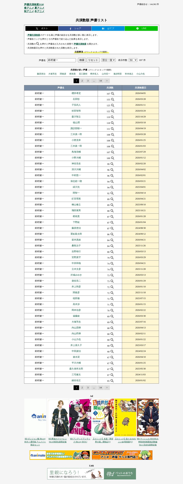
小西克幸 (76, 140)
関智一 (76, 193)
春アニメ (29, 7)
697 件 (142, 60)
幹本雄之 (129, 74)
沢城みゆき (76, 275)
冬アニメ (39, 11)
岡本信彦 (76, 310)
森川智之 (76, 116)
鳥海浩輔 (76, 151)
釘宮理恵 (76, 198)
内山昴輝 (76, 327)
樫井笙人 (94, 74)
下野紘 (76, 222)
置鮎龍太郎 (76, 234)
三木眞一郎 (76, 146)
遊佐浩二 (76, 280)
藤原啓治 (41, 74)
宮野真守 (76, 257)
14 (100, 80)
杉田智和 (76, 110)
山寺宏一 (106, 74)
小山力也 (140, 74)
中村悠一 (76, 175)
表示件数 (122, 60)
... (94, 80)
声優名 (42, 60)
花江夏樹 (83, 74)
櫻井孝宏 (76, 93)
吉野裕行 (76, 251)
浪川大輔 (76, 169)
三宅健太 (76, 374)
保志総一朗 (76, 181)
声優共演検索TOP (34, 4)
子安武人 (76, 105)
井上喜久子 (76, 345)
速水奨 (76, 357)
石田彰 (76, 99)
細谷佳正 (76, 380)
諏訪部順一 (76, 128)
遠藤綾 (76, 316)
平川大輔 (76, 362)
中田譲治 (76, 351)
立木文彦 (76, 269)
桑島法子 (76, 245)
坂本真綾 (76, 239)
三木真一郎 (76, 134)
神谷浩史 (76, 163)
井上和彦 (76, 286)
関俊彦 (63, 74)
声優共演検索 (33, 35)
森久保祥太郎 (76, 368)
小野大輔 (76, 157)
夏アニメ (39, 7)
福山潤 (76, 122)
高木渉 (76, 304)
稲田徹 (76, 298)
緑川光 (76, 187)
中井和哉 (76, 263)
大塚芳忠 (52, 74)
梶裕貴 (72, 74)
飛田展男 (76, 210)
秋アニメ (29, 11)
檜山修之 (76, 204)
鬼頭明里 (117, 74)
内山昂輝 (76, 333)
